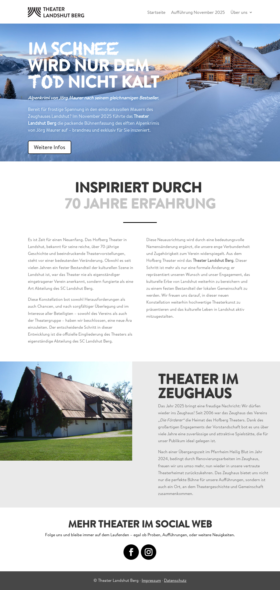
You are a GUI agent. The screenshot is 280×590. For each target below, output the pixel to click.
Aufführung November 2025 (198, 12)
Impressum (151, 580)
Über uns (239, 12)
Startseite (156, 12)
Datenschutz (175, 580)
